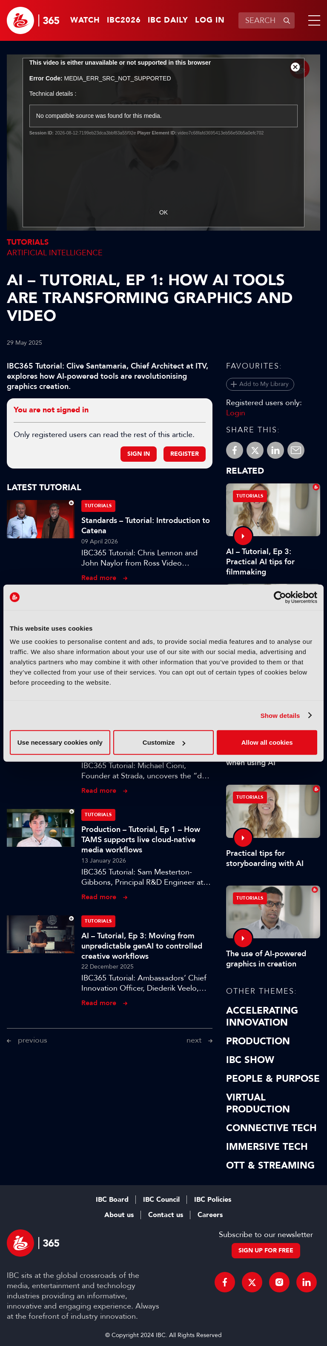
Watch (85, 20)
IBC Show (250, 1060)
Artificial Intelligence (55, 253)
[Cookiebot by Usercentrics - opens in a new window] (280, 597)
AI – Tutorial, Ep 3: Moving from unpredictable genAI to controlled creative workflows (141, 946)
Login (235, 413)
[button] (312, 20)
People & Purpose (273, 1078)
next (193, 1040)
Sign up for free (265, 1250)
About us (119, 1215)
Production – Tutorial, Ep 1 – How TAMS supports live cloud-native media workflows (140, 839)
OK (163, 212)
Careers (210, 1215)
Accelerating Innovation (262, 1016)
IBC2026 (124, 20)
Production (258, 1041)
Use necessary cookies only (60, 742)
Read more (98, 577)
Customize (164, 742)
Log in (210, 20)
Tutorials (28, 242)
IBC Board (112, 1199)
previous (32, 1040)
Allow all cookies (267, 742)
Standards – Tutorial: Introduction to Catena (145, 525)
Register (184, 454)
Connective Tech (271, 1128)
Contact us (165, 1215)
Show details (280, 715)
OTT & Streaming (270, 1165)
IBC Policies (212, 1199)
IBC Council (161, 1199)
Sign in (138, 454)
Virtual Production (258, 1103)
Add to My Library (264, 384)
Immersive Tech (267, 1146)
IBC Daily (168, 20)
